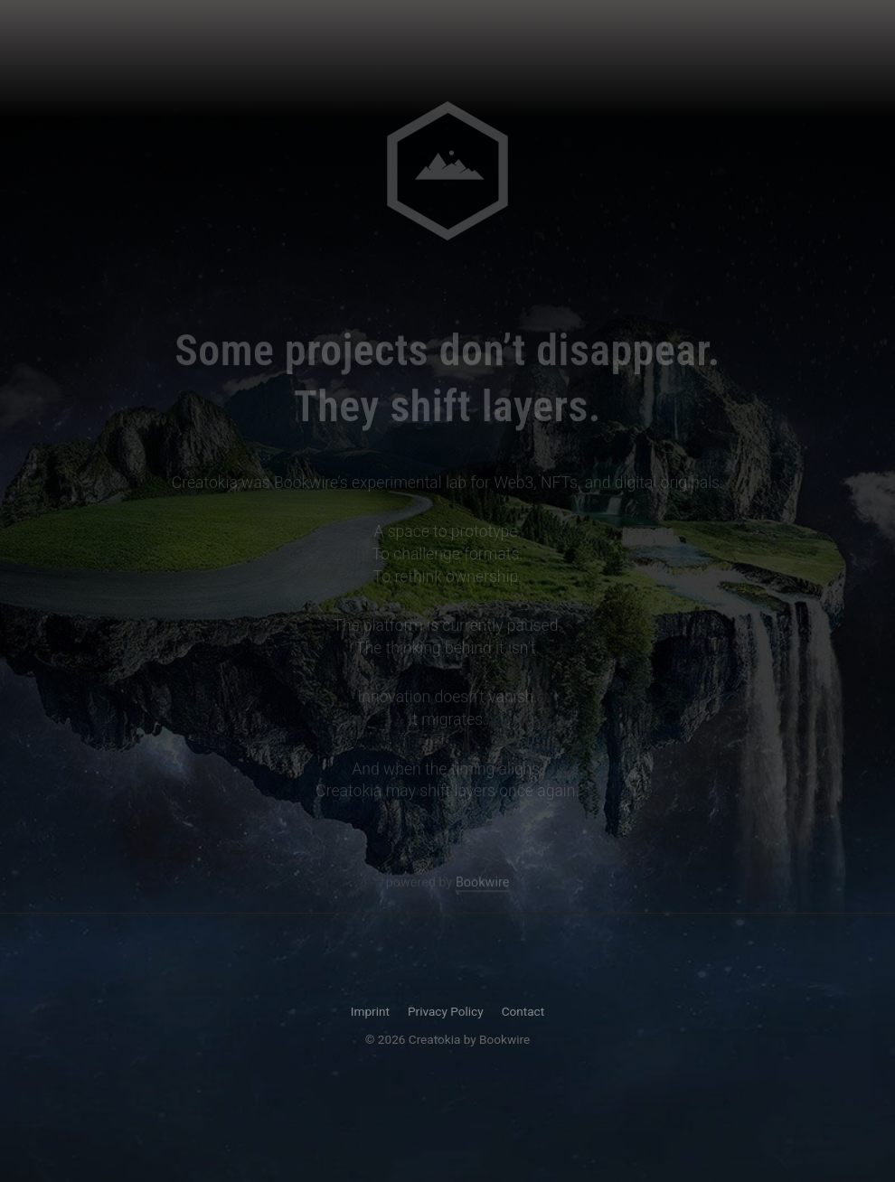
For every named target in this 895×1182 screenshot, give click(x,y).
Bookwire (482, 883)
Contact (523, 1011)
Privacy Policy (446, 1011)
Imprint (370, 1011)
